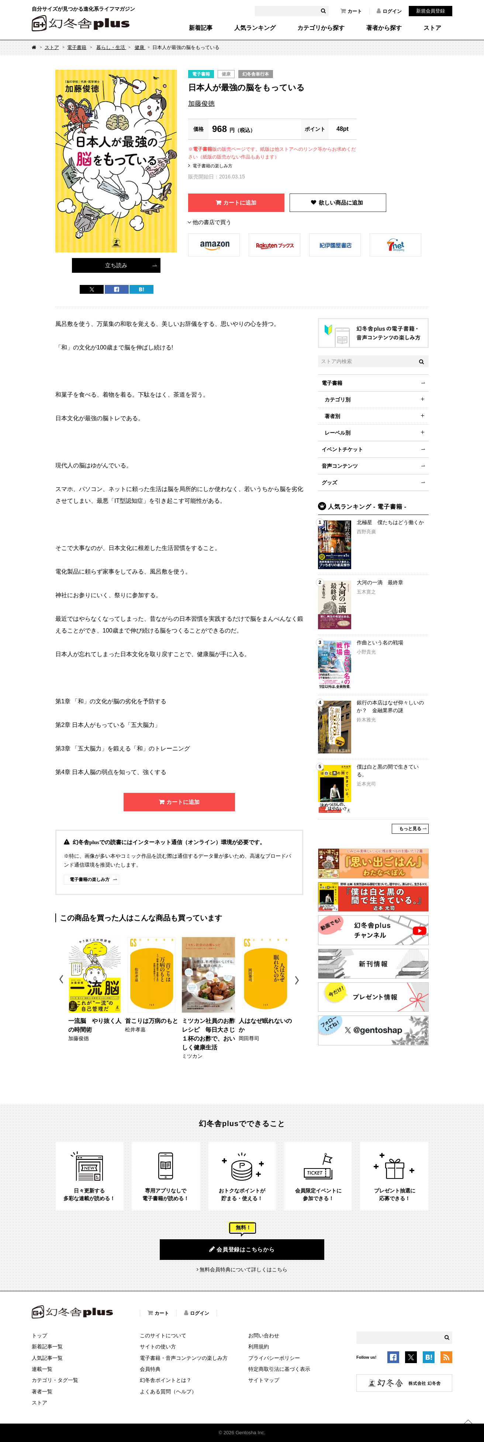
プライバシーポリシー (274, 1358)
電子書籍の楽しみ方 (212, 165)
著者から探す (384, 28)
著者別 (332, 416)
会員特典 (150, 1369)
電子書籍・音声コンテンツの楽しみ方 (184, 1358)
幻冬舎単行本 (255, 74)
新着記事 (200, 28)
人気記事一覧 (47, 1358)
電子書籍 (76, 47)
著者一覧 (42, 1391)
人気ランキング (255, 28)
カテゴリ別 (337, 400)
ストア (432, 28)
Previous (61, 980)
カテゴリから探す (321, 28)
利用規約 (258, 1346)
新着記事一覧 (47, 1346)
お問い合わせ (263, 1335)
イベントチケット (342, 449)
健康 (140, 47)
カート (351, 11)
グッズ (329, 482)
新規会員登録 (430, 11)
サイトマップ (263, 1380)
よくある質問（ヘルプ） (168, 1391)
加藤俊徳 (201, 103)
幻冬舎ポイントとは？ (165, 1380)
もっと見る (410, 828)
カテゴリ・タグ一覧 (55, 1380)
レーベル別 (337, 433)
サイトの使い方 (158, 1346)
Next (297, 980)
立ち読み (116, 265)
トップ (39, 1335)
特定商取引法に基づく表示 (279, 1369)
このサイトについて (163, 1335)
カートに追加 (239, 202)
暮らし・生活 (111, 47)
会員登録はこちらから (241, 1249)
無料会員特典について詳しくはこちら (243, 1269)
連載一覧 (42, 1369)
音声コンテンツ (340, 466)
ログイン (389, 11)
